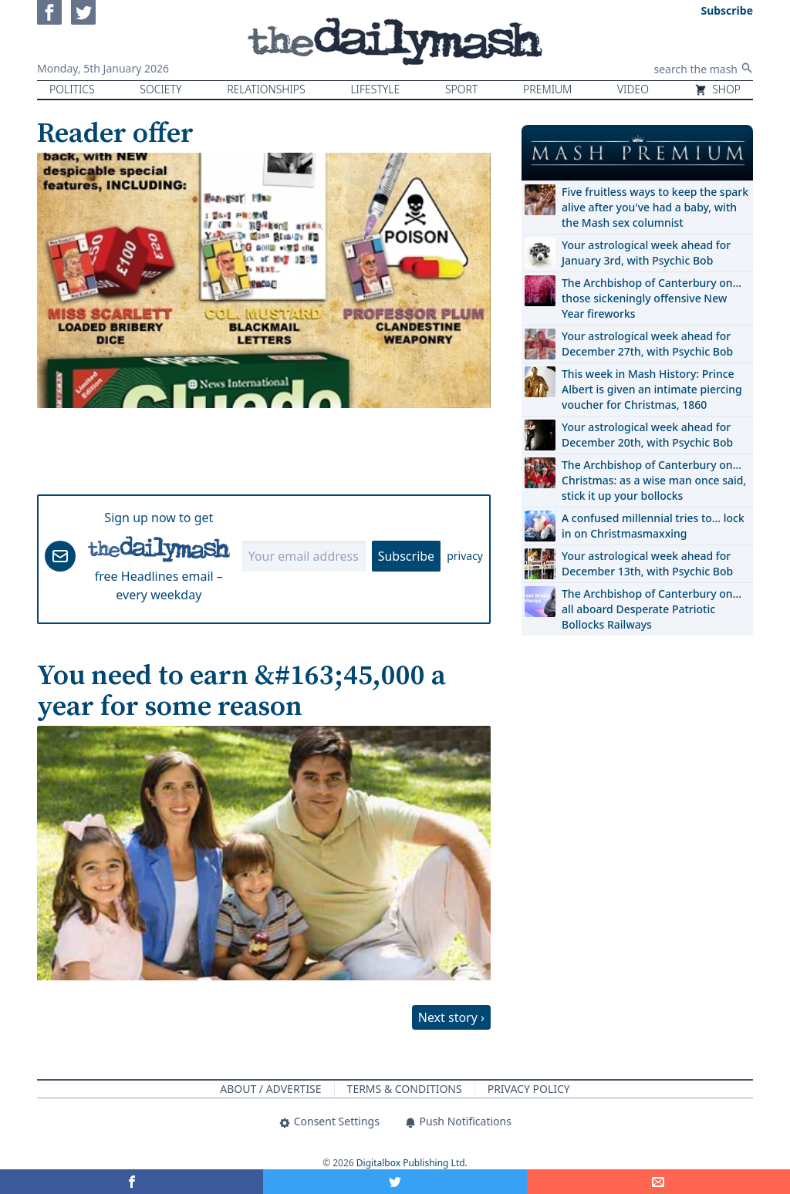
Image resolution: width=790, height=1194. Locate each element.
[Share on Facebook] (131, 1181)
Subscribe (406, 556)
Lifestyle (375, 89)
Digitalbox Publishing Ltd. (412, 1162)
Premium (547, 89)
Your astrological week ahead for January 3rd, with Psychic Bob (646, 253)
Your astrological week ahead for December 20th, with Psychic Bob (647, 435)
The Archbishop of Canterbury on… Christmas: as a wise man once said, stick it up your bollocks (654, 480)
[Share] (658, 1181)
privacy (465, 555)
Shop (717, 89)
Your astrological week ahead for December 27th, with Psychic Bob (647, 344)
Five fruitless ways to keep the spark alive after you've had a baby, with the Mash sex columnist (655, 207)
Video (633, 89)
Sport (461, 89)
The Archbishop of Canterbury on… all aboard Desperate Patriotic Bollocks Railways (651, 609)
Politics (72, 89)
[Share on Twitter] (394, 1181)
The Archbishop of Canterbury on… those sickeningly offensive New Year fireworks (651, 298)
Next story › (451, 1017)
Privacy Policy (529, 1088)
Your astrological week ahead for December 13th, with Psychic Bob (647, 563)
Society (160, 89)
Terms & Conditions (404, 1088)
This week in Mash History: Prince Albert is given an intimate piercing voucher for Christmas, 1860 (652, 389)
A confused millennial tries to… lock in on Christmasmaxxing (653, 526)
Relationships (266, 89)
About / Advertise (270, 1088)
